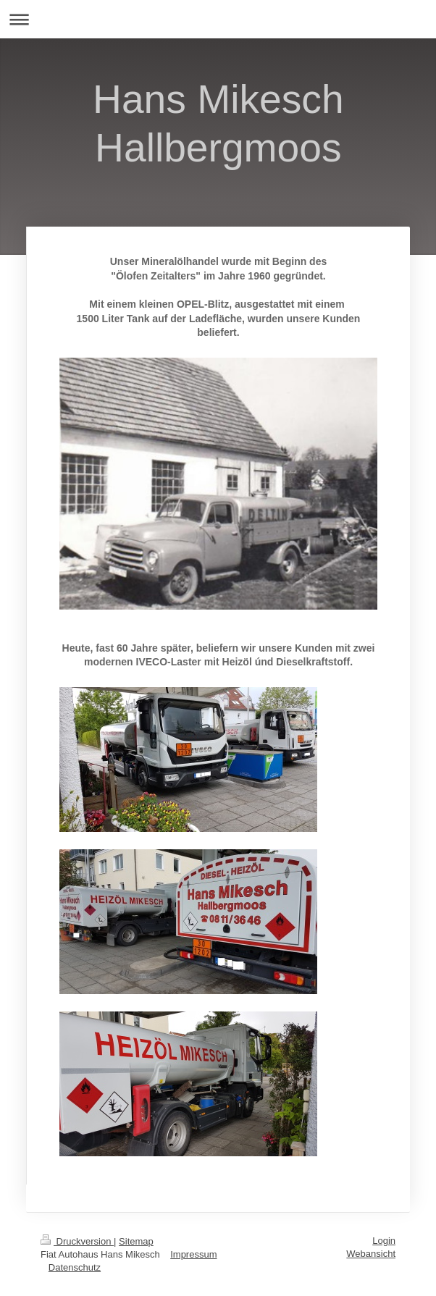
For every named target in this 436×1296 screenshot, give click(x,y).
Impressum (193, 1254)
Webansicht (370, 1253)
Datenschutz (75, 1267)
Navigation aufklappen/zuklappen (218, 19)
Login (383, 1240)
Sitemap (136, 1241)
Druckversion (77, 1241)
